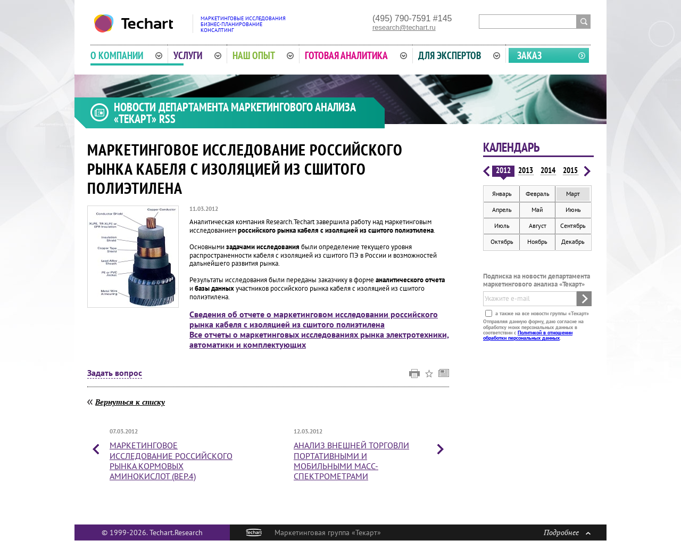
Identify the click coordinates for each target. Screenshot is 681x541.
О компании (126, 55)
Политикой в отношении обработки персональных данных (527, 335)
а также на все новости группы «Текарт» (541, 313)
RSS (167, 118)
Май (537, 210)
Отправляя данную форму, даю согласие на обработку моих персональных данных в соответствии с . (533, 329)
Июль (502, 225)
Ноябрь (537, 241)
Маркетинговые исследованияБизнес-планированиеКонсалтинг (243, 24)
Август (537, 225)
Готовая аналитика (356, 55)
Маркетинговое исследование (171, 460)
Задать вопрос (114, 373)
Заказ (529, 55)
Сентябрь (573, 225)
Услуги (197, 55)
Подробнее (567, 532)
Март (573, 194)
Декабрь (573, 241)
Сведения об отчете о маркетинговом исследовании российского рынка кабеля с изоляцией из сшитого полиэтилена (313, 319)
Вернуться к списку (130, 402)
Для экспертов (459, 55)
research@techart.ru (404, 27)
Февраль (538, 194)
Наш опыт (263, 55)
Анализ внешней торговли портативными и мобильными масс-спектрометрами (351, 460)
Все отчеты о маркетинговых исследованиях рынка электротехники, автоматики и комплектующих (319, 339)
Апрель (502, 210)
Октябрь (502, 241)
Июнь (573, 210)
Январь (502, 194)
